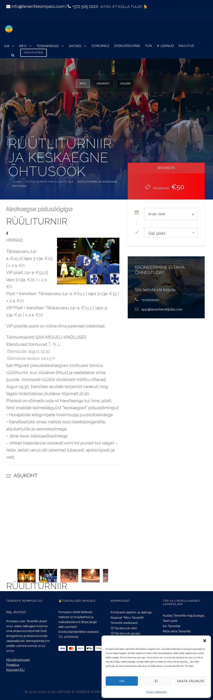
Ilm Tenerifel (171, 626)
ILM (6, 46)
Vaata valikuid (190, 681)
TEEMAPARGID (48, 46)
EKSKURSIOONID (127, 46)
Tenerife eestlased (124, 623)
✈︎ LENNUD (165, 46)
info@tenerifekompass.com (37, 6)
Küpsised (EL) (15, 669)
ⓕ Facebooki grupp (125, 633)
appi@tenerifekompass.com (161, 309)
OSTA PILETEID (33, 52)
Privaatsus (12, 664)
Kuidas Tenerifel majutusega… (184, 615)
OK (121, 681)
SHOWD (75, 46)
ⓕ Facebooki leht (124, 628)
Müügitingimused (18, 659)
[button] (205, 641)
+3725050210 (150, 300)
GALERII (125, 83)
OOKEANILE (100, 46)
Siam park (170, 621)
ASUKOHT (103, 83)
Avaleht (17, 181)
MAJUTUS (186, 46)
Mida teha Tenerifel (177, 631)
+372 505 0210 (85, 6)
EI (156, 681)
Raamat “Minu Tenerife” (127, 618)
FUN (148, 46)
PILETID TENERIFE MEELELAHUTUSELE (50, 181)
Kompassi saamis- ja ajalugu (131, 612)
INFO (23, 46)
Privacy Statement (156, 691)
